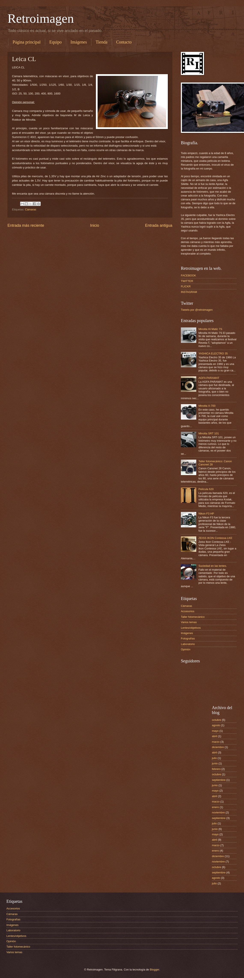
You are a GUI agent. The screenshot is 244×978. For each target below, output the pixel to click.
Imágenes (78, 42)
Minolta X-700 (206, 405)
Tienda (101, 42)
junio (215, 763)
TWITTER (187, 281)
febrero (216, 769)
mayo (215, 730)
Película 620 (206, 489)
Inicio (94, 225)
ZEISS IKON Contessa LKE (215, 538)
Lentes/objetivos (191, 627)
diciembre (218, 747)
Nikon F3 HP (206, 513)
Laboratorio (188, 644)
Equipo (55, 42)
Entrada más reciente (25, 225)
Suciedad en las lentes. (212, 565)
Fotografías (188, 638)
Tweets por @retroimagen (197, 309)
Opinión (185, 649)
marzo (216, 741)
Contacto (124, 42)
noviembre (218, 812)
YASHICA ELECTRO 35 (213, 353)
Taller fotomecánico (193, 616)
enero (215, 807)
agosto (216, 725)
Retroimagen (40, 18)
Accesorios (187, 611)
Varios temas (189, 622)
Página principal (27, 42)
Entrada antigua (158, 225)
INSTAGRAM (189, 292)
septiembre (219, 780)
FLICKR (186, 286)
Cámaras (30, 209)
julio (214, 758)
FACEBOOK (188, 275)
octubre (216, 720)
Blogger (154, 969)
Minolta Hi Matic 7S (210, 329)
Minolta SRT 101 (208, 433)
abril (214, 736)
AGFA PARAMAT (208, 378)
